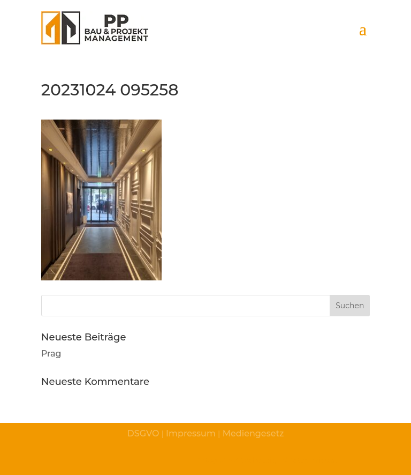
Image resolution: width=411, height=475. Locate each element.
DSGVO (143, 433)
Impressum (191, 433)
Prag (51, 353)
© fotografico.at (310, 460)
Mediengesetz (252, 433)
